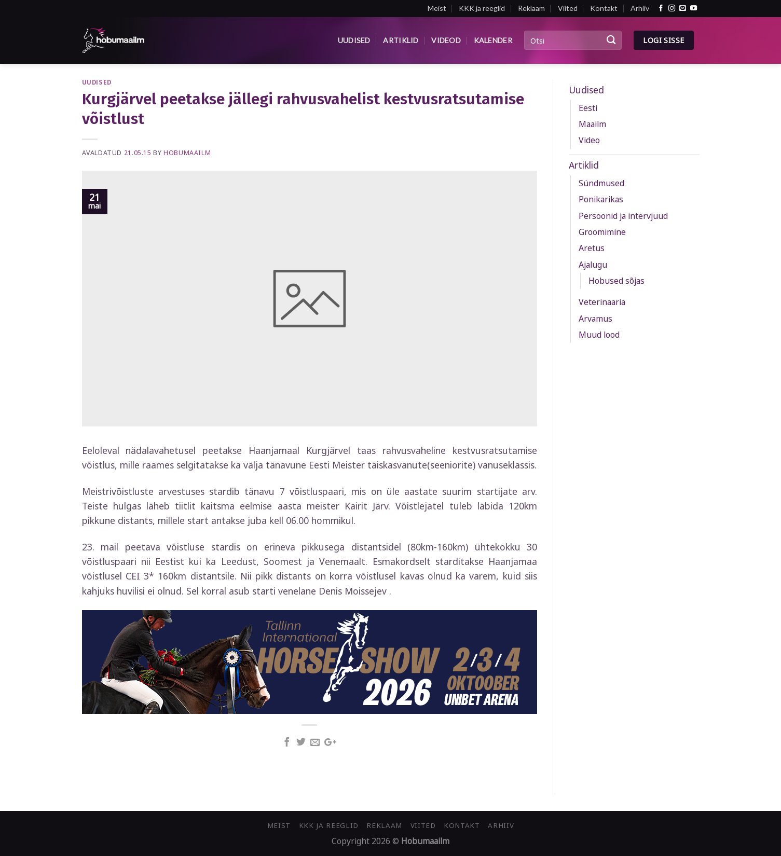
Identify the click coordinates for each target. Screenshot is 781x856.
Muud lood (599, 334)
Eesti (588, 108)
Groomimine (602, 232)
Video (589, 140)
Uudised (354, 40)
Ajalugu (593, 264)
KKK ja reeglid (482, 8)
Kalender (493, 40)
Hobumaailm (187, 152)
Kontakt (604, 8)
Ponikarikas (601, 199)
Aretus (592, 248)
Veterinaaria (602, 302)
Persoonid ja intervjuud (623, 216)
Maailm (592, 124)
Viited (568, 8)
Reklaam (531, 8)
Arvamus (595, 318)
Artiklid (400, 40)
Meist (437, 8)
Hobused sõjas (616, 280)
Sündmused (601, 183)
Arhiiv (640, 8)
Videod (446, 40)
